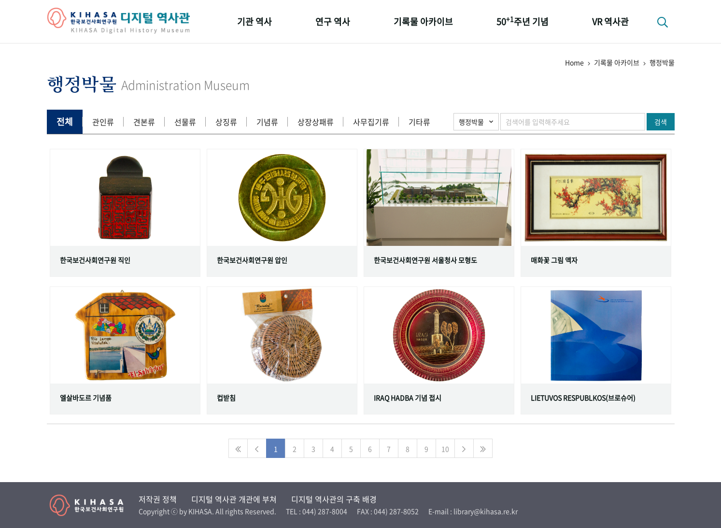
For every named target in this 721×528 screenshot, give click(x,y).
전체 (65, 121)
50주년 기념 (522, 21)
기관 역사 (254, 21)
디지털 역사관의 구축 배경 (334, 499)
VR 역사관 (610, 21)
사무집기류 (371, 122)
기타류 (419, 122)
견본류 (144, 122)
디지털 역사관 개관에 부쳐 (234, 499)
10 (445, 449)
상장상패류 (315, 122)
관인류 (103, 122)
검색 (660, 122)
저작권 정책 (158, 499)
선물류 (185, 122)
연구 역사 (332, 21)
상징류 (226, 122)
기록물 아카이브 (423, 21)
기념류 (267, 122)
